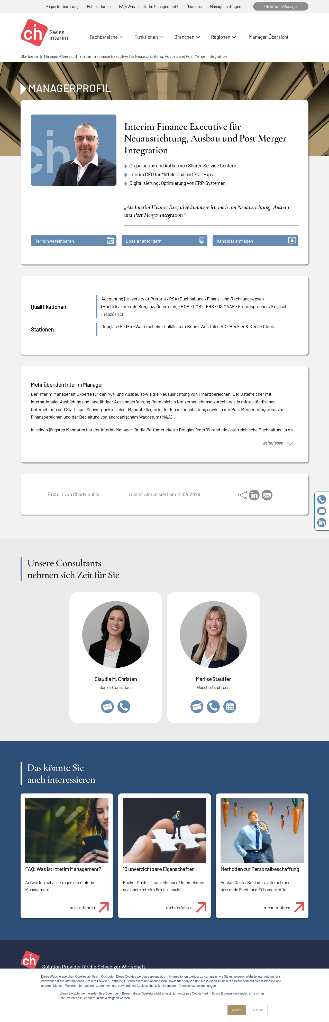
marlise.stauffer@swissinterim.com (196, 706)
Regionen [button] (220, 37)
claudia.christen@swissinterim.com (107, 706)
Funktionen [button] (146, 37)
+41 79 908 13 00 (213, 706)
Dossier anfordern (165, 241)
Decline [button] (258, 1010)
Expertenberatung (62, 6)
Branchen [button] (184, 37)
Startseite (29, 56)
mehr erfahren (90, 904)
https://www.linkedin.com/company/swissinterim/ (321, 522)
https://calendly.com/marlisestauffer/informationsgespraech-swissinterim (229, 706)
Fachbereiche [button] (104, 37)
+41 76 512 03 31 (123, 706)
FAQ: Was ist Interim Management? (148, 6)
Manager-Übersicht (269, 37)
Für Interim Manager (280, 6)
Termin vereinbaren (74, 240)
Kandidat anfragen (256, 240)
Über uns (194, 6)
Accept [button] (236, 1010)
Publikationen (99, 6)
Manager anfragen (225, 6)
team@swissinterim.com (321, 511)
